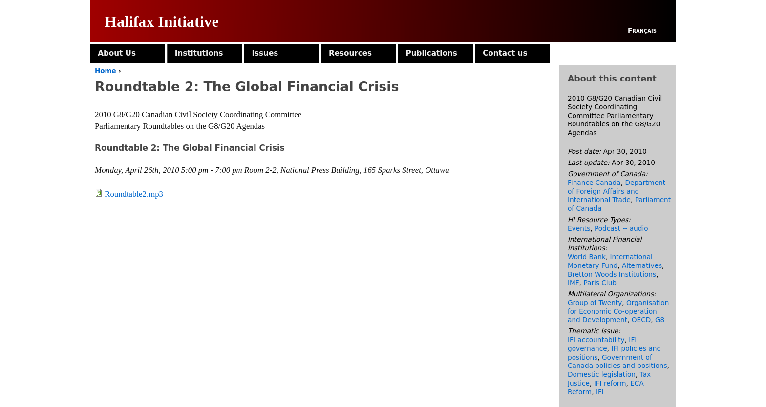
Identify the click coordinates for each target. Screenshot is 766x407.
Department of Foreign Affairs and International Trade (616, 191)
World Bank (587, 257)
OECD (641, 320)
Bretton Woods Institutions (612, 274)
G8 (659, 320)
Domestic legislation (602, 374)
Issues (265, 53)
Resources (350, 53)
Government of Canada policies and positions (617, 361)
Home (105, 71)
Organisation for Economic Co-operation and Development (618, 311)
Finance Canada (594, 182)
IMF (573, 282)
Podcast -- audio (621, 228)
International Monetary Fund (610, 261)
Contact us (505, 53)
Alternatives (642, 265)
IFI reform (610, 383)
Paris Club (600, 282)
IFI (600, 392)
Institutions (199, 53)
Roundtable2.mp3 (134, 194)
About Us (117, 53)
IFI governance (602, 344)
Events (579, 228)
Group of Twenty (595, 302)
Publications (431, 53)
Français (642, 30)
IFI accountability (596, 340)
